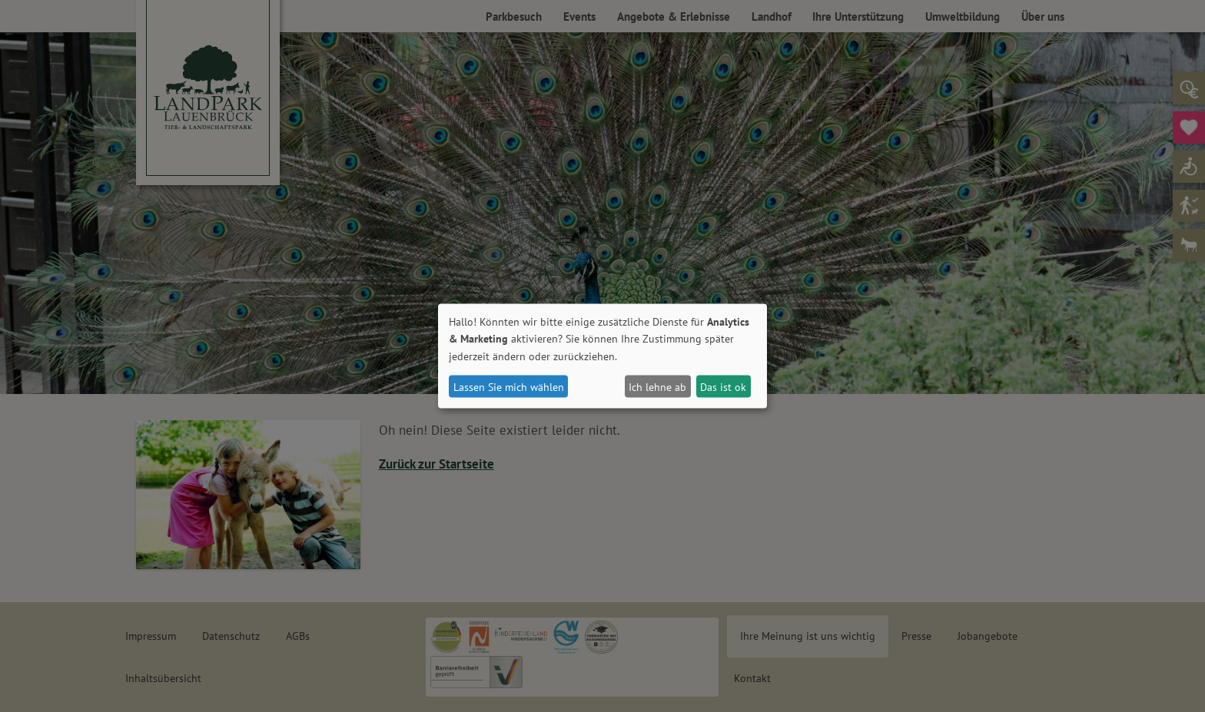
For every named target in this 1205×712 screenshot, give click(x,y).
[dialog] (602, 356)
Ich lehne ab (657, 386)
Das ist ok (723, 386)
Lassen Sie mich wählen (508, 386)
